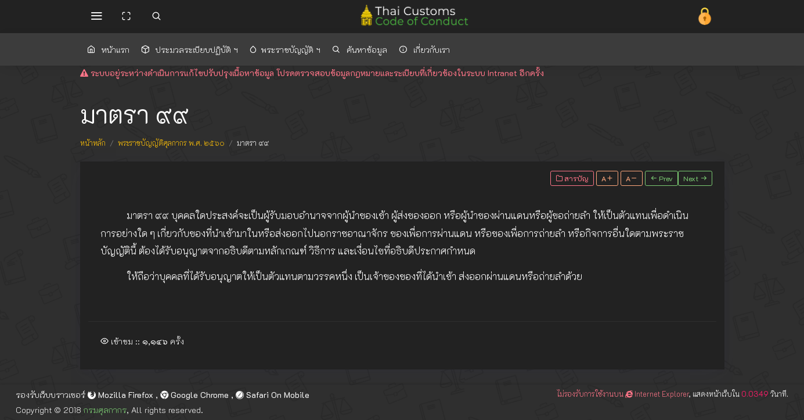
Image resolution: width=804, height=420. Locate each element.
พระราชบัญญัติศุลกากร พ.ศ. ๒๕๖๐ (171, 143)
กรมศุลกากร (105, 409)
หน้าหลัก (93, 143)
